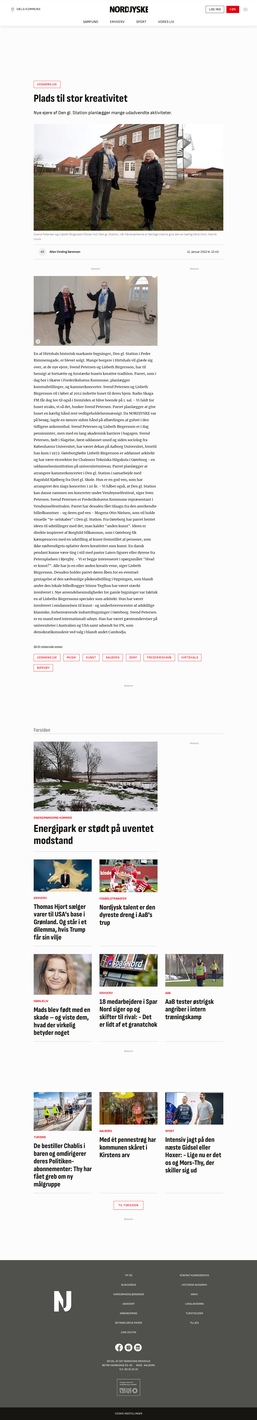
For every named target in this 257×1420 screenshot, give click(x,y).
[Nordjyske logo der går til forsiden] (128, 11)
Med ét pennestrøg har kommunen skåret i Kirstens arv (127, 1147)
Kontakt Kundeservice (194, 1275)
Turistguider (194, 1313)
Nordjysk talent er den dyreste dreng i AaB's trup (127, 915)
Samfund (90, 25)
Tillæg (194, 1322)
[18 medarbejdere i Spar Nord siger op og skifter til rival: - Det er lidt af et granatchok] (128, 970)
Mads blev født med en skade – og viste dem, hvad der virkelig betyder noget (62, 1021)
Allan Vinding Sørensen (65, 252)
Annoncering (128, 1313)
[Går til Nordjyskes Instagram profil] (128, 1347)
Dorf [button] (133, 657)
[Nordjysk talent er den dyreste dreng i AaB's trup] (128, 875)
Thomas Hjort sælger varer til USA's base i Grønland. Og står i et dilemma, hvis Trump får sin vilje (60, 922)
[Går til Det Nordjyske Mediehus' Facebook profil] (119, 1347)
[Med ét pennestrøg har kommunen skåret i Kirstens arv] (128, 1108)
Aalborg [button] (113, 657)
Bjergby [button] (43, 668)
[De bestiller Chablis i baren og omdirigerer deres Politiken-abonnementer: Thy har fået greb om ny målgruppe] (63, 1111)
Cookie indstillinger (128, 1413)
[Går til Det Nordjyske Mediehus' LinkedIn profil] (138, 1347)
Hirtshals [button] (189, 657)
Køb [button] (229, 12)
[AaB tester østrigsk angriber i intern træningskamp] (194, 970)
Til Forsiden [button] (128, 1205)
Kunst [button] (91, 657)
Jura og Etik (128, 1332)
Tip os (128, 1275)
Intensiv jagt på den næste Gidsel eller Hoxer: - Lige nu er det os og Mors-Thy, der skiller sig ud (193, 1155)
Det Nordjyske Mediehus (134, 1361)
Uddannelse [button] (47, 84)
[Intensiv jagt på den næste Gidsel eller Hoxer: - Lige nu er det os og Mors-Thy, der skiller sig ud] (194, 1108)
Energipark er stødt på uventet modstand (94, 835)
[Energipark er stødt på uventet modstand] (96, 776)
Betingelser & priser (128, 1322)
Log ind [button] (211, 12)
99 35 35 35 (131, 1369)
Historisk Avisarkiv (194, 1284)
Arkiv (194, 1294)
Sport (141, 25)
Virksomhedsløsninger (128, 1294)
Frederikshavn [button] (159, 657)
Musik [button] (71, 657)
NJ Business (128, 1284)
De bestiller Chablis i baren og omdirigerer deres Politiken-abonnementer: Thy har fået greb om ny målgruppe (63, 1165)
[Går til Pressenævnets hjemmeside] (128, 1387)
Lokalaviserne (194, 1303)
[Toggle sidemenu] (241, 12)
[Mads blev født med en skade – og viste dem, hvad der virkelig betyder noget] (63, 974)
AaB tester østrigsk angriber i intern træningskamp (189, 1009)
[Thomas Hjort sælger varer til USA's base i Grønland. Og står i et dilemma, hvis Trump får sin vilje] (63, 875)
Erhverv (117, 25)
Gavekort (129, 1303)
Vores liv (166, 25)
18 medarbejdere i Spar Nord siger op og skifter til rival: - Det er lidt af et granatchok (128, 1013)
